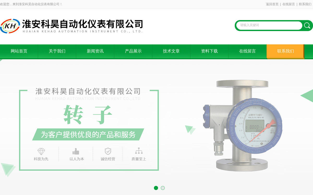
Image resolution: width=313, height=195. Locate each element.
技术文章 (171, 51)
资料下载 (209, 51)
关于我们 (57, 51)
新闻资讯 (95, 51)
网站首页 (19, 51)
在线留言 (288, 4)
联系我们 (305, 4)
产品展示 (133, 51)
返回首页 (272, 4)
